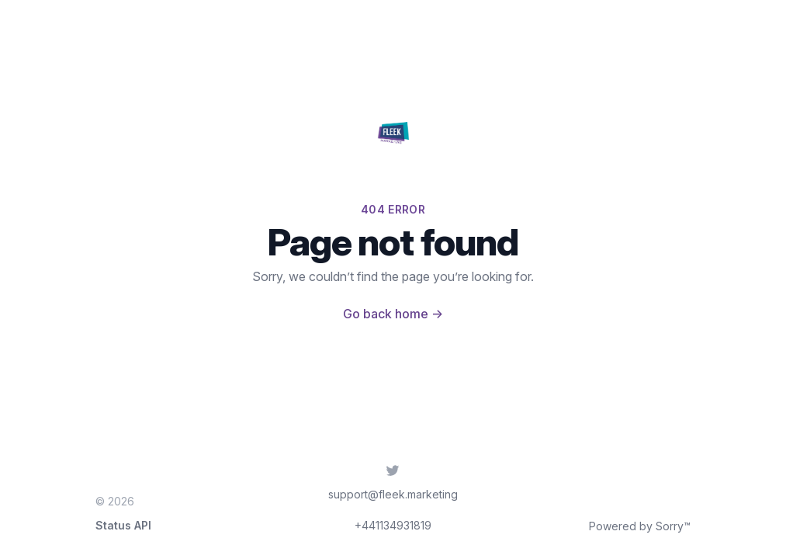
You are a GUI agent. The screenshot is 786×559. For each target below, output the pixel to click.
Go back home (393, 313)
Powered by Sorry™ (640, 526)
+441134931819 (393, 525)
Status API (123, 525)
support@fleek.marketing (393, 494)
